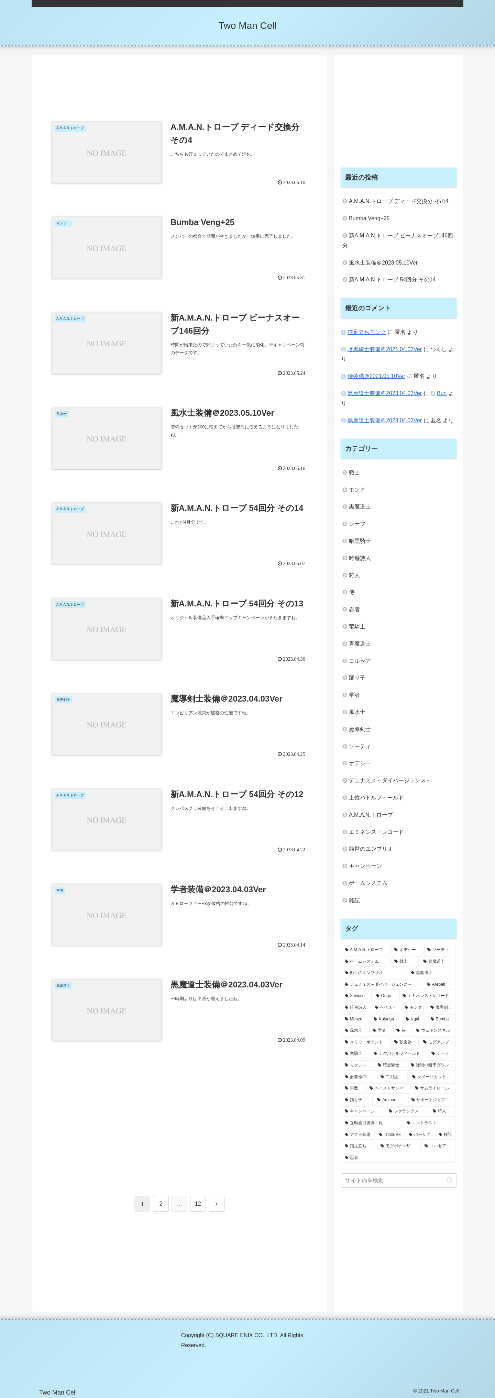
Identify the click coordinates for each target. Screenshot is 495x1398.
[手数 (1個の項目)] (353, 1088)
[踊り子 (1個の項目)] (357, 1100)
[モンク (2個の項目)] (414, 1008)
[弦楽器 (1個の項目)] (405, 1042)
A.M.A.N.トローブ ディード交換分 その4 (399, 201)
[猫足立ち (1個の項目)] (359, 1146)
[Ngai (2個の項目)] (414, 1019)
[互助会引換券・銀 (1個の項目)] (372, 1123)
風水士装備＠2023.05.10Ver (383, 263)
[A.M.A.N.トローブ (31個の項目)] (366, 950)
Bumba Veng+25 (369, 218)
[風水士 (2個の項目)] (355, 1031)
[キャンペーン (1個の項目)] (363, 1111)
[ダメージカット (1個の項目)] (432, 1077)
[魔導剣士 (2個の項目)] (441, 1008)
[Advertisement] (179, 82)
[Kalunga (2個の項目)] (386, 1019)
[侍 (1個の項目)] (402, 1031)
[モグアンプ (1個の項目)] (438, 1042)
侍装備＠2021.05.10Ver (376, 376)
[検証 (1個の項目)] (446, 1135)
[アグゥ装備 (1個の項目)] (358, 1135)
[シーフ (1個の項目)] (442, 1054)
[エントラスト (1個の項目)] (430, 1123)
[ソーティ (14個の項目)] (440, 950)
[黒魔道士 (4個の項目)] (432, 973)
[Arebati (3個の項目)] (440, 985)
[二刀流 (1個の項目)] (392, 1077)
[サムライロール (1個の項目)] (434, 1088)
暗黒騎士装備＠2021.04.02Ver (385, 349)
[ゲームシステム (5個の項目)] (366, 962)
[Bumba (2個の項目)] (442, 1019)
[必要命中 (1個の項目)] (359, 1077)
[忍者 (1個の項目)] (399, 1158)
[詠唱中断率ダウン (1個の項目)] (432, 1065)
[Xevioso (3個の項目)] (357, 996)
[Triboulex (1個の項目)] (390, 1135)
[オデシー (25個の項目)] (407, 950)
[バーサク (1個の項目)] (420, 1135)
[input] (398, 1180)
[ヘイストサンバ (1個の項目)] (388, 1088)
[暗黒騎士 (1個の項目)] (390, 1065)
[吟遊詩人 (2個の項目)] (356, 1008)
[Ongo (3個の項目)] (385, 996)
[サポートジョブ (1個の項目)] (432, 1100)
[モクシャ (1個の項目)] (357, 1065)
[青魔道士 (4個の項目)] (438, 962)
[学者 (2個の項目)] (381, 1031)
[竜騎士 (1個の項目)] (355, 1054)
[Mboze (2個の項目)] (355, 1019)
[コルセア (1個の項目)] (438, 1146)
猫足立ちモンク (367, 332)
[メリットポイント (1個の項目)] (366, 1042)
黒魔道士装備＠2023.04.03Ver (385, 393)
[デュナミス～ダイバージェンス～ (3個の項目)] (382, 985)
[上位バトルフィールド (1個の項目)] (399, 1054)
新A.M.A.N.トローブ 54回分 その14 (392, 279)
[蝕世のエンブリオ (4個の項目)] (374, 973)
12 (198, 1204)
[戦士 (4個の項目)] (405, 962)
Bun (442, 393)
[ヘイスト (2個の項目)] (386, 1008)
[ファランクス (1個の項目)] (407, 1111)
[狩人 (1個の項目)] (443, 1111)
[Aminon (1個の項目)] (390, 1100)
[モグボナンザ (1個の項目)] (398, 1146)
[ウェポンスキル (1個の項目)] (434, 1031)
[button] (449, 1180)
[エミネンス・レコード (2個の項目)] (427, 996)
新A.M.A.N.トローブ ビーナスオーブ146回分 (397, 240)
